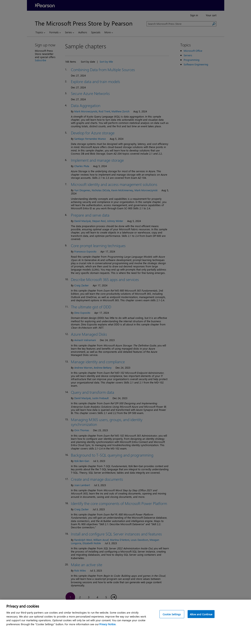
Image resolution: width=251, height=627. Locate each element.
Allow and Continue (201, 615)
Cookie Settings (172, 615)
